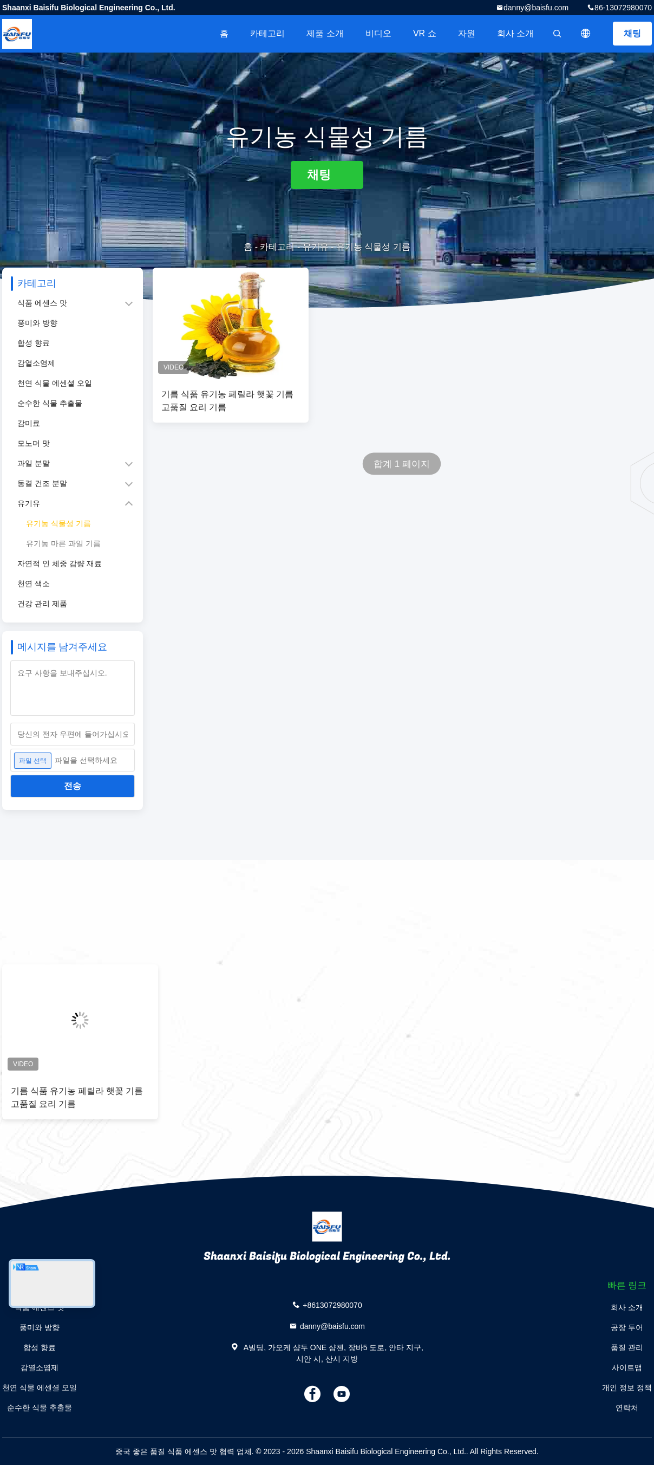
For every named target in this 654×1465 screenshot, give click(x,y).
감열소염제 (36, 363)
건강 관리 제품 (42, 603)
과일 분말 (33, 463)
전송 (72, 785)
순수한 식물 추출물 (49, 403)
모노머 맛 (33, 443)
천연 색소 (33, 583)
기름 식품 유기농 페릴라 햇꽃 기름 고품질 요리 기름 (227, 401)
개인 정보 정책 (627, 1387)
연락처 (627, 1407)
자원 (466, 33)
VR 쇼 (424, 33)
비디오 (378, 33)
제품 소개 (324, 33)
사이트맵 (627, 1367)
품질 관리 (627, 1347)
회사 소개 (515, 33)
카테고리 (267, 33)
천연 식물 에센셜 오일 (54, 383)
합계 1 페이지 (402, 464)
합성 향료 (33, 343)
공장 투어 (627, 1327)
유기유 (316, 246)
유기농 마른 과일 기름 (63, 543)
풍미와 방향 (37, 323)
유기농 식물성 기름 (58, 523)
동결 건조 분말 (42, 483)
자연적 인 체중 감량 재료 (59, 563)
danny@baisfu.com (535, 7)
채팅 (632, 33)
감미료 (28, 423)
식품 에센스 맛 (42, 303)
